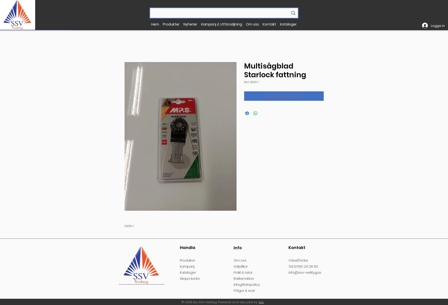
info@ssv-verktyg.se (305, 272)
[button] (171, 24)
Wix (261, 302)
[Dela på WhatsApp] (255, 113)
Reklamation (244, 278)
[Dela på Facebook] (247, 113)
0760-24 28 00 (306, 266)
